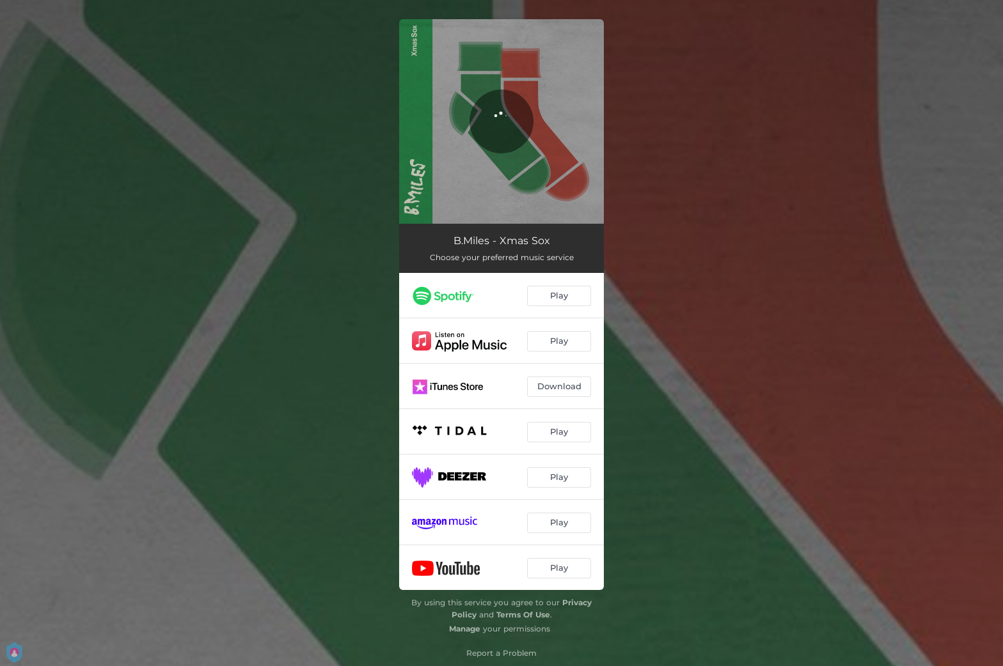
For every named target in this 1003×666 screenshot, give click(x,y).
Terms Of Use (523, 614)
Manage (464, 628)
